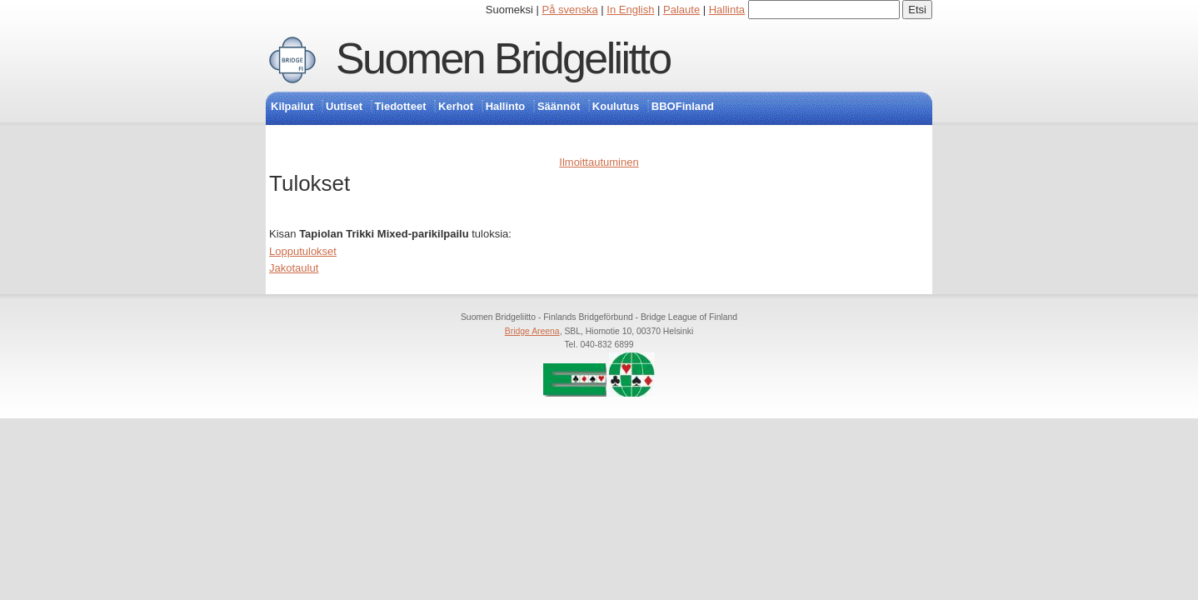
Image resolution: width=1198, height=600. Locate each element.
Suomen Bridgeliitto (503, 58)
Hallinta (727, 9)
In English (630, 9)
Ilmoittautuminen (598, 162)
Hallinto (506, 106)
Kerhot (455, 106)
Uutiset (344, 106)
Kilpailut (292, 106)
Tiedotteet (401, 106)
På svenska (570, 9)
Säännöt (558, 106)
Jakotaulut (293, 268)
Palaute (681, 9)
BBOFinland (682, 106)
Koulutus (615, 106)
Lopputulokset (303, 251)
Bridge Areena (532, 331)
